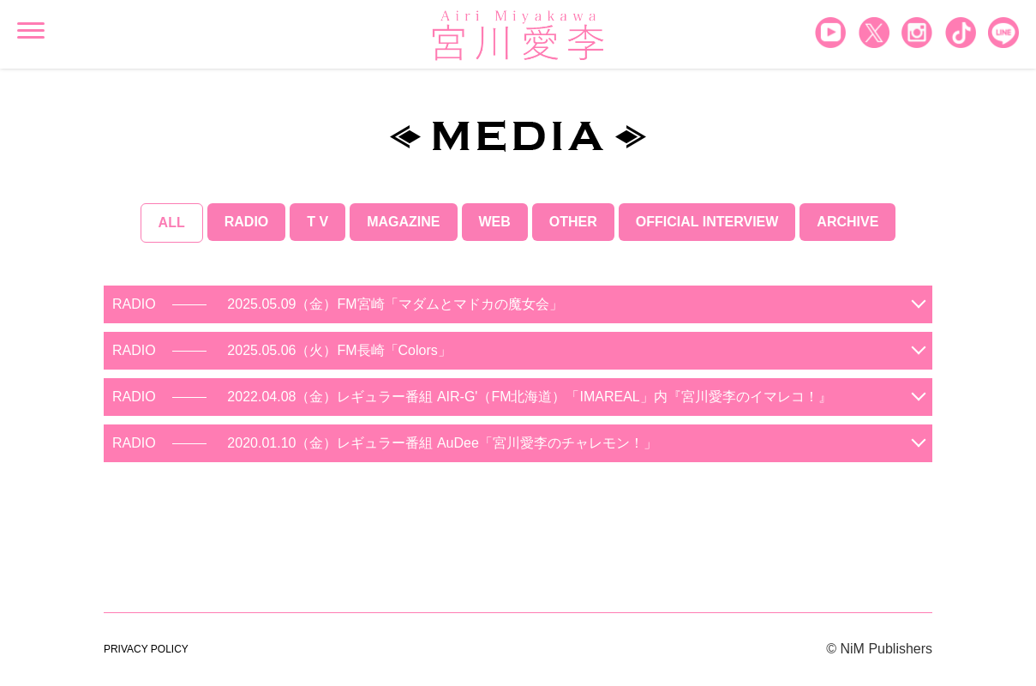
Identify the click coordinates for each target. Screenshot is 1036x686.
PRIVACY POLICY (146, 649)
